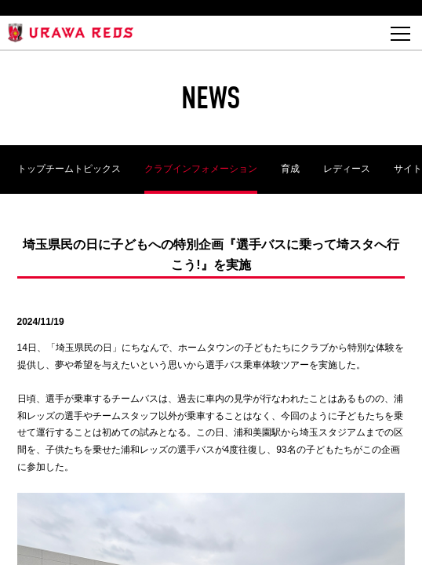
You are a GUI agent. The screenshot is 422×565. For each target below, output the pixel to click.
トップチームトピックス (69, 168)
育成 (290, 168)
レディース (346, 168)
